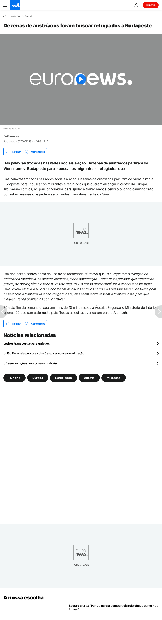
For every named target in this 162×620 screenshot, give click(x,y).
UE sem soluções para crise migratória (30, 363)
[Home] (4, 16)
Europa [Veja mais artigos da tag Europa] (37, 377)
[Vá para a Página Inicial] (15, 5)
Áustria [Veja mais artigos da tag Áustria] (89, 377)
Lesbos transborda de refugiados (26, 343)
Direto (150, 5)
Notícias (15, 16)
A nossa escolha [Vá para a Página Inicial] (23, 598)
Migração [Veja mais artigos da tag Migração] (113, 377)
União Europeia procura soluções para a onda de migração (44, 353)
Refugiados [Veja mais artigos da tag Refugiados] (63, 377)
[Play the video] (81, 79)
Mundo (29, 16)
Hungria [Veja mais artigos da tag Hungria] (14, 377)
